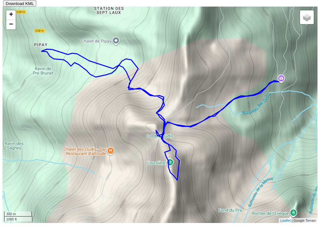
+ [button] (11, 15)
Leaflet (285, 220)
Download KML (20, 3)
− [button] (11, 24)
